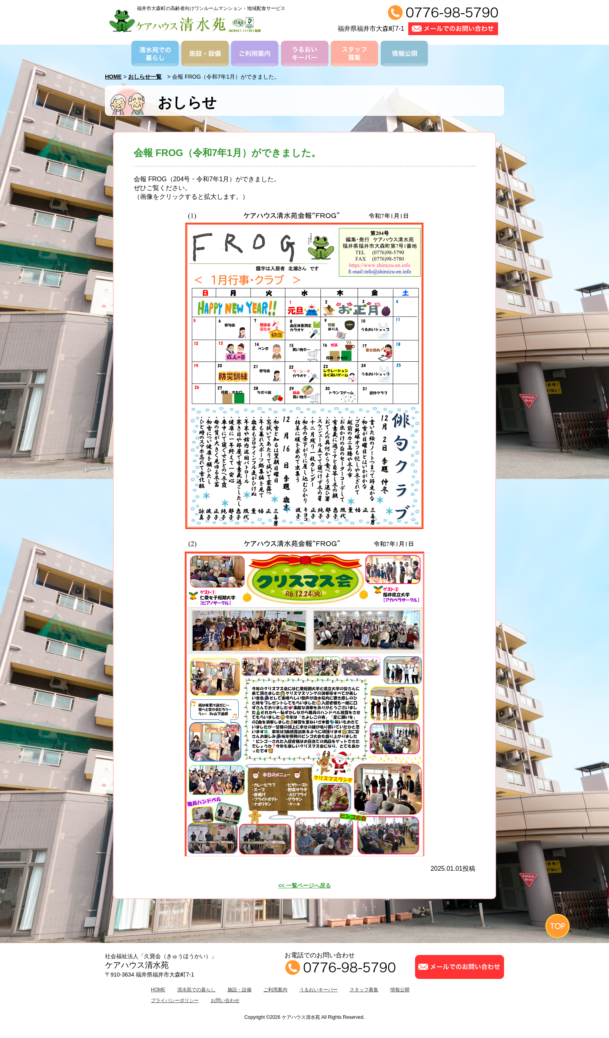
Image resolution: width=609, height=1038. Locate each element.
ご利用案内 (275, 989)
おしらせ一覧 (145, 76)
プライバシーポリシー (175, 1000)
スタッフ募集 (364, 989)
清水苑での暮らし (196, 989)
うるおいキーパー (318, 989)
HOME (113, 76)
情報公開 (399, 989)
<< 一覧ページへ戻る (304, 885)
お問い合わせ (225, 1000)
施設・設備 (239, 989)
